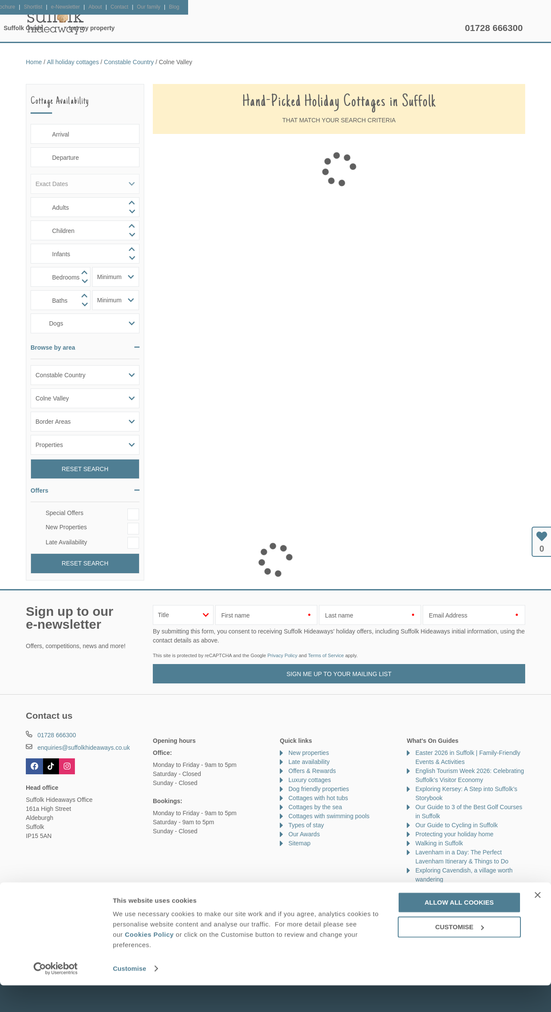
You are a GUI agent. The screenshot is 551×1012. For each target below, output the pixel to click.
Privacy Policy (282, 655)
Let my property (429, 28)
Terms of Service (326, 655)
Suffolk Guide (360, 28)
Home (107, 28)
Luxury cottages (309, 779)
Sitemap (299, 843)
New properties (308, 752)
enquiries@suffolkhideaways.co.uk (83, 747)
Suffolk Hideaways (56, 21)
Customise (129, 995)
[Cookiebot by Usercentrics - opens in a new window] (55, 995)
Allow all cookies (459, 929)
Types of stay (306, 825)
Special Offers (65, 512)
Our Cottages (161, 28)
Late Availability (66, 542)
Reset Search (85, 469)
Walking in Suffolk (439, 843)
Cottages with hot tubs (318, 798)
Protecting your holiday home (454, 834)
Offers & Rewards (289, 28)
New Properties (66, 527)
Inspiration (222, 28)
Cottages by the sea (315, 807)
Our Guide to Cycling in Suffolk (456, 825)
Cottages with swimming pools (328, 816)
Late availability (309, 761)
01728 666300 (494, 28)
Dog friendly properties (318, 788)
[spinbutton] (85, 207)
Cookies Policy (149, 961)
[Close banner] (538, 922)
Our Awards (304, 834)
